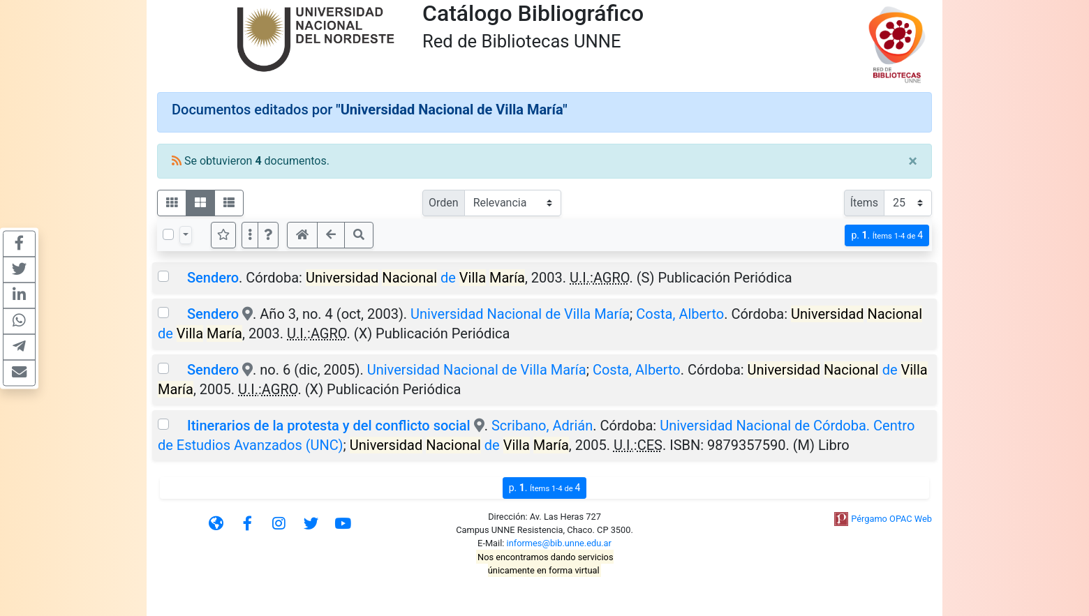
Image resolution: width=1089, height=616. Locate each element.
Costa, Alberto (680, 314)
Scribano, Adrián (542, 425)
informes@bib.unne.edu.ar (559, 543)
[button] (268, 235)
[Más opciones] (250, 235)
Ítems (864, 202)
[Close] (912, 161)
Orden (444, 202)
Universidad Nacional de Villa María (520, 314)
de (415, 277)
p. (887, 235)
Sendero (213, 277)
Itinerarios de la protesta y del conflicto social (329, 425)
